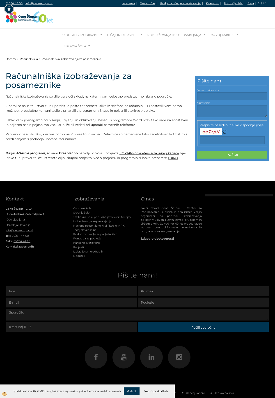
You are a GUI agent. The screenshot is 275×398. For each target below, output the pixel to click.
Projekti (78, 230)
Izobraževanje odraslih (88, 234)
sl (259, 3)
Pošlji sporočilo (203, 311)
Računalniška (29, 42)
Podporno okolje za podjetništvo (95, 217)
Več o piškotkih (156, 391)
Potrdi (132, 391)
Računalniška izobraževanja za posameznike (71, 42)
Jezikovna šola (73, 29)
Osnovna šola (82, 191)
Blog (251, 3)
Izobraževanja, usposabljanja (92, 204)
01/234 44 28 (22, 224)
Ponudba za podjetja (87, 221)
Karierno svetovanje (86, 225)
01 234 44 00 (14, 3)
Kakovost (212, 3)
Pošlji (232, 138)
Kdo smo (128, 3)
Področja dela (233, 3)
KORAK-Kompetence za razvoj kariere (149, 136)
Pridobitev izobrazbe (79, 18)
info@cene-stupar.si (39, 3)
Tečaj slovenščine (84, 213)
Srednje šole (81, 195)
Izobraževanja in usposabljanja (174, 18)
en (264, 3)
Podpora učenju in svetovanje (180, 3)
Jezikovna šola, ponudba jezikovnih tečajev (102, 200)
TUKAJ (173, 141)
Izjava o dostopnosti (157, 222)
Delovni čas (147, 3)
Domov (11, 42)
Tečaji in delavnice (122, 18)
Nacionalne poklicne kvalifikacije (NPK (99, 208)
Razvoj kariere (222, 18)
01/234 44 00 (20, 219)
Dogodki (79, 239)
